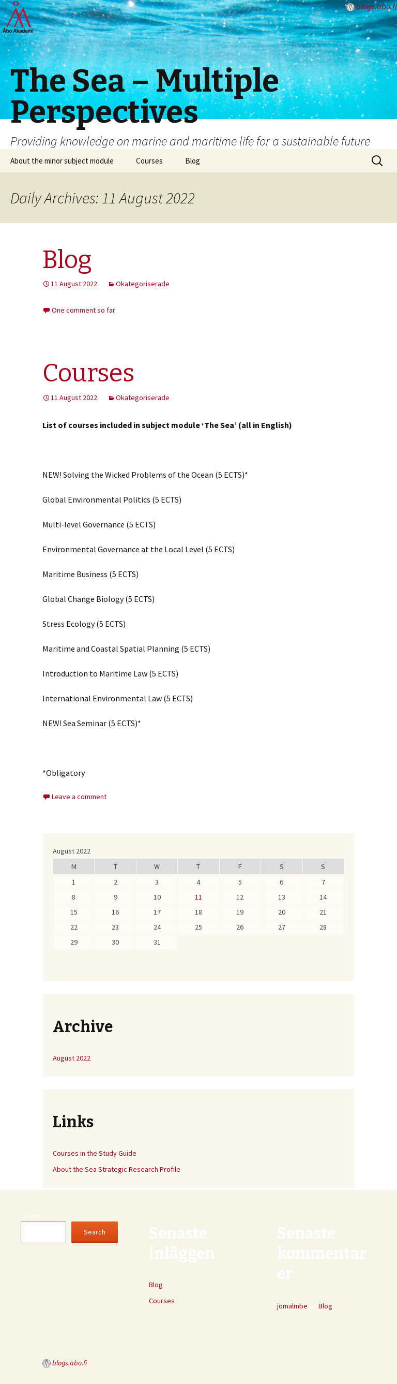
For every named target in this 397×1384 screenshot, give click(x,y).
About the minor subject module (62, 161)
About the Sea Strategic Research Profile (116, 1169)
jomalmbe (292, 1306)
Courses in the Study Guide (94, 1153)
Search (31, 1215)
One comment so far (83, 310)
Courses (149, 161)
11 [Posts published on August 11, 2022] (198, 897)
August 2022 (71, 1058)
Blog (192, 161)
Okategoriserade (143, 283)
